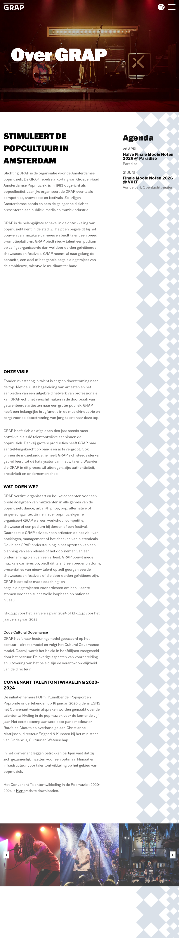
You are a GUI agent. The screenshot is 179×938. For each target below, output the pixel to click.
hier (13, 616)
